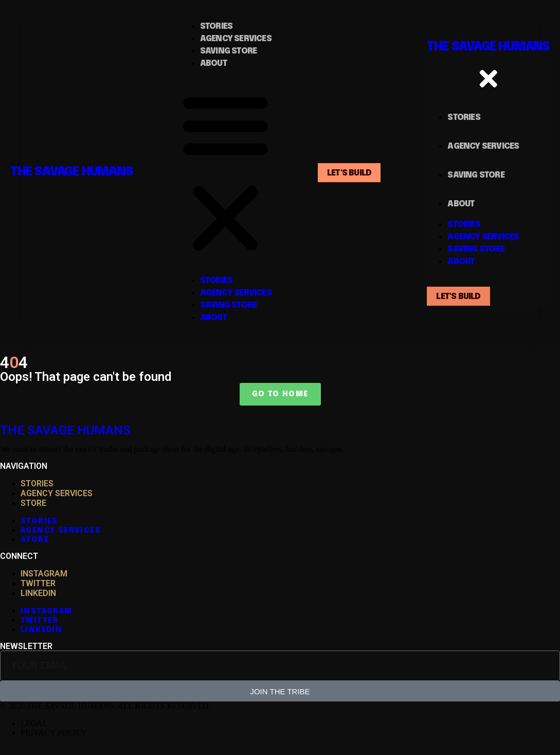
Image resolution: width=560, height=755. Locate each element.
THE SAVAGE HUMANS (71, 172)
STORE (33, 503)
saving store (228, 51)
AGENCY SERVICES (57, 493)
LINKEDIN (38, 593)
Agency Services (236, 38)
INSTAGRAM (44, 573)
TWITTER (38, 583)
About (213, 63)
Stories (216, 26)
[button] (225, 172)
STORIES (37, 483)
